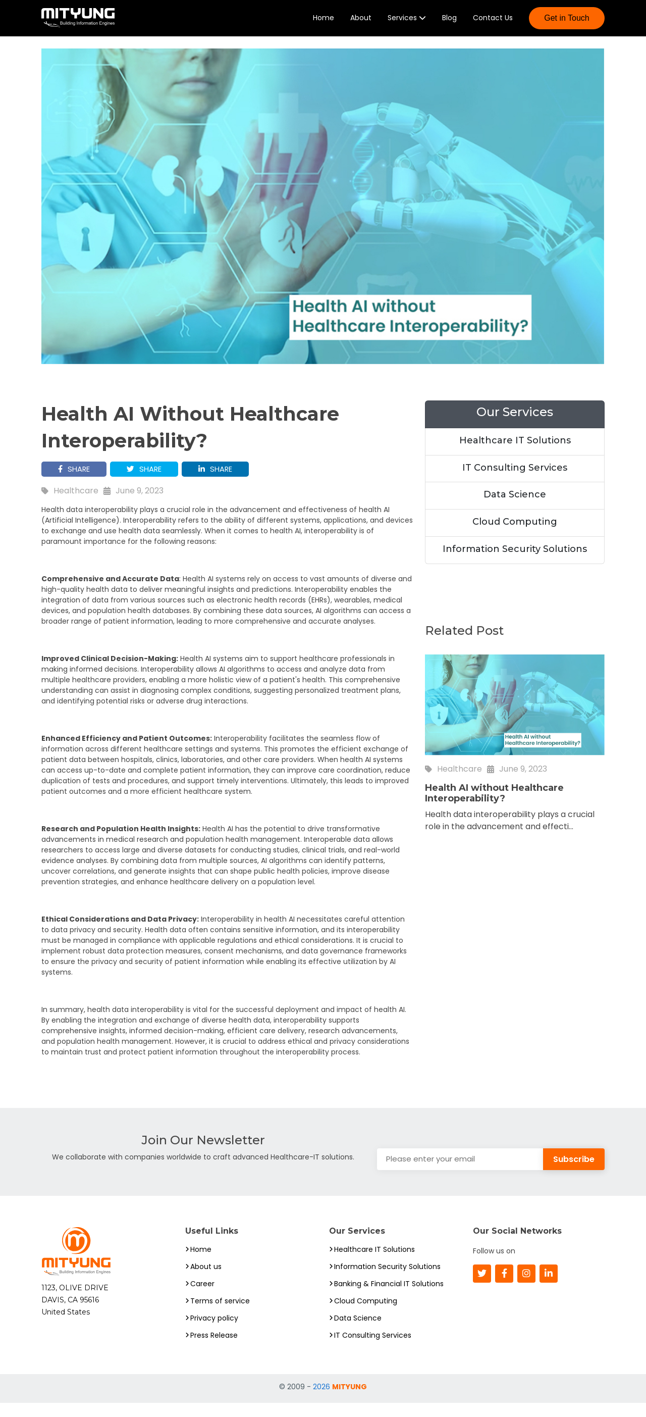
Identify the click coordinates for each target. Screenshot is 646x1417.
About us (206, 1280)
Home (323, 24)
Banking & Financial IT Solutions (389, 1297)
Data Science (514, 507)
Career (202, 1297)
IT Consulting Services (514, 480)
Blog (449, 24)
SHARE (75, 482)
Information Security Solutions (515, 561)
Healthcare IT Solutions (515, 453)
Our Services (514, 424)
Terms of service (220, 1315)
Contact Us (493, 24)
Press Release (214, 1349)
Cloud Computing (514, 534)
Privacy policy (214, 1332)
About (360, 24)
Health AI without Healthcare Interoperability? (494, 806)
